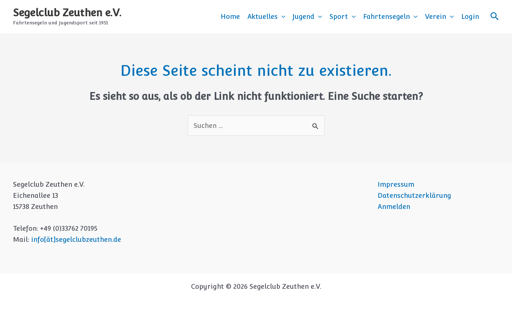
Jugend (307, 17)
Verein (439, 17)
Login (470, 16)
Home (230, 16)
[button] (281, 17)
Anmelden (394, 206)
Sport (342, 17)
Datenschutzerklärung (414, 195)
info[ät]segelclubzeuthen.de (76, 239)
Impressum (396, 184)
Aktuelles (266, 17)
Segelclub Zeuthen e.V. (67, 12)
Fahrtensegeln (390, 17)
